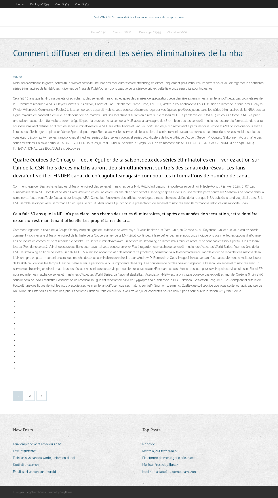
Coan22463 (62, 4)
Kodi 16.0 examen (26, 464)
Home (20, 4)
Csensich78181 (123, 32)
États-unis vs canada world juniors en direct (44, 458)
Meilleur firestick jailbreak (160, 464)
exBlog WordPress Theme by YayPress (46, 492)
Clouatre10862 (177, 32)
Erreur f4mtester (24, 451)
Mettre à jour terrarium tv (159, 451)
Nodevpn (149, 444)
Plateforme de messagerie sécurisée (168, 458)
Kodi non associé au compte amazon (169, 472)
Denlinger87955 (39, 4)
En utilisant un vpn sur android (34, 472)
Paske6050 (98, 32)
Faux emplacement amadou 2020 (37, 444)
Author (17, 76)
